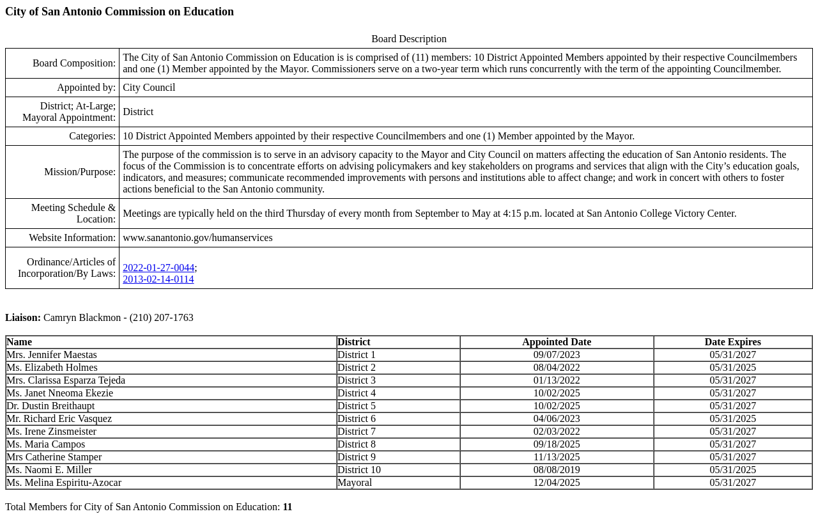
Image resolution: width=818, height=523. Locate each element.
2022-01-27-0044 (158, 267)
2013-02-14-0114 (158, 279)
